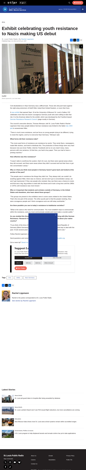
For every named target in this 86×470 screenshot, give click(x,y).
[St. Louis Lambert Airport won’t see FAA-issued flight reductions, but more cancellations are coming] (8, 408)
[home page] (17, 3)
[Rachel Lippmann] (6, 293)
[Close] (56, 215)
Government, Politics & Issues (24, 428)
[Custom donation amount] (62, 260)
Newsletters (52, 457)
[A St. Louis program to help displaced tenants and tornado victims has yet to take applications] (8, 432)
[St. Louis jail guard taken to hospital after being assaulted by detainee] (8, 396)
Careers (33, 457)
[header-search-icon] (69, 3)
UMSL (18, 275)
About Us (33, 453)
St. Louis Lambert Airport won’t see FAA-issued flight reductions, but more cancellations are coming (47, 407)
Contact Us (34, 461)
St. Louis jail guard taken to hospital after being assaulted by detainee (37, 396)
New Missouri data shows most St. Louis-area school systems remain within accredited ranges (45, 419)
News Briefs (18, 393)
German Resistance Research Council (23, 117)
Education (18, 416)
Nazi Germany (29, 275)
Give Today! (20, 266)
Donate (78, 3)
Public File (69, 457)
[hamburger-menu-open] (4, 3)
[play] (5, 9)
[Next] (81, 96)
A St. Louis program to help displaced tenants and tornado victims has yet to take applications (45, 431)
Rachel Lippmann (27, 39)
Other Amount (48, 260)
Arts (3, 22)
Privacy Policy (70, 453)
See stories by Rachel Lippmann (24, 298)
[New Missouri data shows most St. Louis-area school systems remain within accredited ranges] (8, 420)
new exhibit (15, 110)
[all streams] (83, 9)
